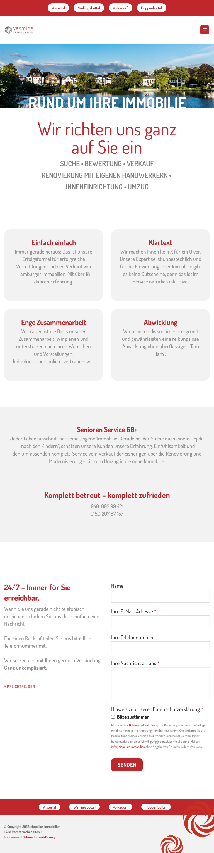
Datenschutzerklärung (39, 837)
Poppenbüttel (151, 7)
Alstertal (58, 7)
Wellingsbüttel (89, 7)
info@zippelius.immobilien (128, 747)
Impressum (12, 837)
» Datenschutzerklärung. (143, 725)
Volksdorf (120, 7)
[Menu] (204, 29)
